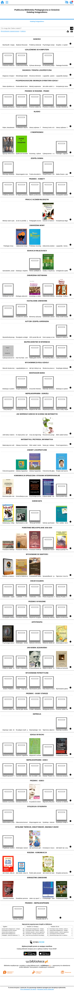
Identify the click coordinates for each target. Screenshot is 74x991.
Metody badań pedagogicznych (8, 933)
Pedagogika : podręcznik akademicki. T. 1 (11, 935)
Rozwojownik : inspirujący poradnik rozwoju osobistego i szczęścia (40, 933)
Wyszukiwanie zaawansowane (10, 31)
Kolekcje (23, 31)
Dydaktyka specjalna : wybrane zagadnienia (35, 932)
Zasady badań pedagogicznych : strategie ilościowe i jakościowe (15, 928)
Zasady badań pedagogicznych (8, 932)
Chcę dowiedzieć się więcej (28, 989)
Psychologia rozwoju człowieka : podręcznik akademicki (38, 930)
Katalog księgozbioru (37, 21)
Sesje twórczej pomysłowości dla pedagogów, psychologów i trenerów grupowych (43, 935)
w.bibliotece (45, 965)
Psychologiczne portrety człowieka (9, 930)
